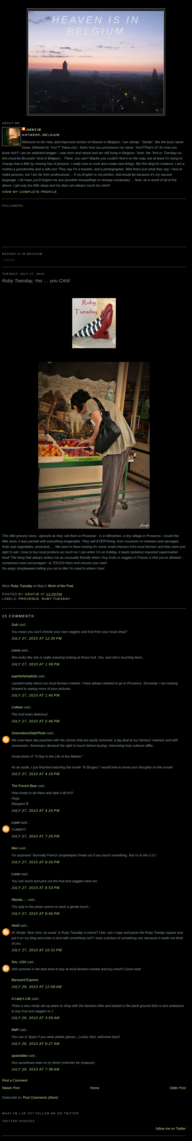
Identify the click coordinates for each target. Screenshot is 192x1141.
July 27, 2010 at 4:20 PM (35, 810)
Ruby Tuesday (22, 586)
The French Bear (24, 786)
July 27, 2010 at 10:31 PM (36, 950)
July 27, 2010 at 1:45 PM (35, 695)
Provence (29, 598)
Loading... (9, 260)
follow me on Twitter (171, 1128)
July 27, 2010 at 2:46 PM (35, 721)
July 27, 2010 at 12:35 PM (36, 638)
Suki (14, 624)
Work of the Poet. (61, 586)
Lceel (15, 822)
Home (94, 1088)
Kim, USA (18, 962)
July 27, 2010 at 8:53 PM (35, 888)
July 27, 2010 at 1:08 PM (35, 664)
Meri (14, 848)
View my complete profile (29, 191)
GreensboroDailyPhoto (28, 733)
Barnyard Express (24, 980)
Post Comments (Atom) (40, 1097)
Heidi (15, 925)
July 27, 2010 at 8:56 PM (35, 913)
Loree (15, 874)
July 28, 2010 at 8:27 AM (35, 1044)
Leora (15, 650)
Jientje (33, 129)
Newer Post (11, 1088)
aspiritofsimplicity (24, 676)
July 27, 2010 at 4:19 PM (35, 774)
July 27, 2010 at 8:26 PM (35, 862)
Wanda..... (19, 899)
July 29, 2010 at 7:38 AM (35, 1069)
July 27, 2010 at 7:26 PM (35, 836)
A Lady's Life (21, 998)
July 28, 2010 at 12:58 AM (36, 987)
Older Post (178, 1088)
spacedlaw (19, 1055)
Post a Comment (14, 1080)
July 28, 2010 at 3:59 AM (35, 1018)
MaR (15, 1030)
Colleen (17, 707)
